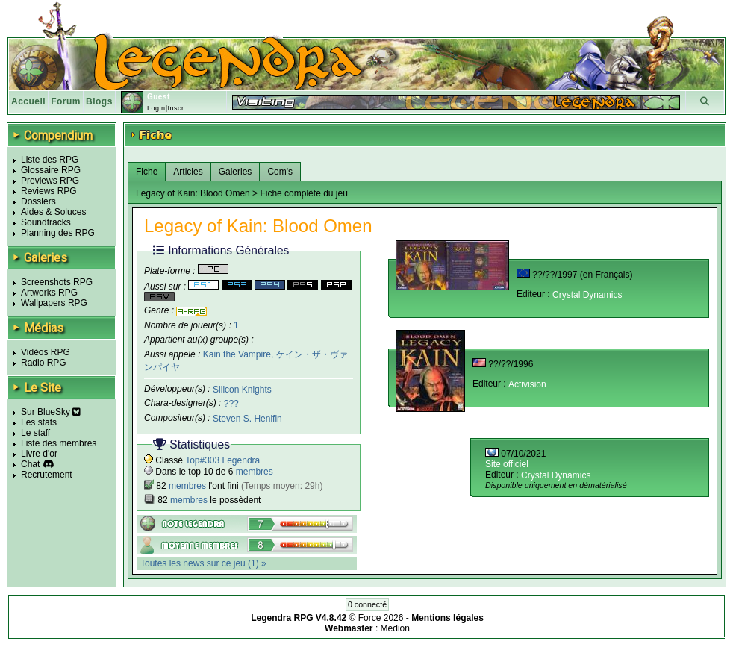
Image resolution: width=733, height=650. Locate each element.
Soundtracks (46, 222)
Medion (395, 628)
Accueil (28, 101)
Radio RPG (43, 362)
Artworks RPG (49, 292)
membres (254, 471)
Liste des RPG (49, 159)
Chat (30, 464)
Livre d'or (39, 454)
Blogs (99, 101)
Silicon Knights (242, 389)
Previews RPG (50, 180)
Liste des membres (58, 443)
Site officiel (506, 464)
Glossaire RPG (51, 170)
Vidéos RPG (45, 352)
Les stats (39, 422)
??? (231, 404)
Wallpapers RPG (54, 303)
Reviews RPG (49, 191)
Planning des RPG (58, 233)
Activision (527, 384)
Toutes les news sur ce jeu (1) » (203, 563)
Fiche (146, 171)
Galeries (235, 171)
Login (156, 108)
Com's (280, 171)
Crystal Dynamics (587, 295)
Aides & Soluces (53, 212)
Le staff (35, 433)
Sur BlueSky (51, 412)
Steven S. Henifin (247, 418)
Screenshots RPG (57, 282)
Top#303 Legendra (222, 460)
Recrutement (46, 474)
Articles (187, 171)
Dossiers (38, 201)
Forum (66, 101)
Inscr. (176, 108)
